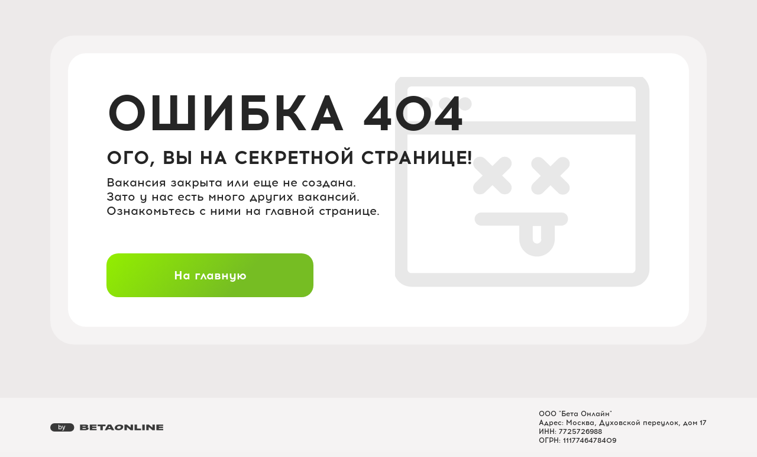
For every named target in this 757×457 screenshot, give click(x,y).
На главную (210, 275)
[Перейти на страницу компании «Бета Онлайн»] (106, 427)
